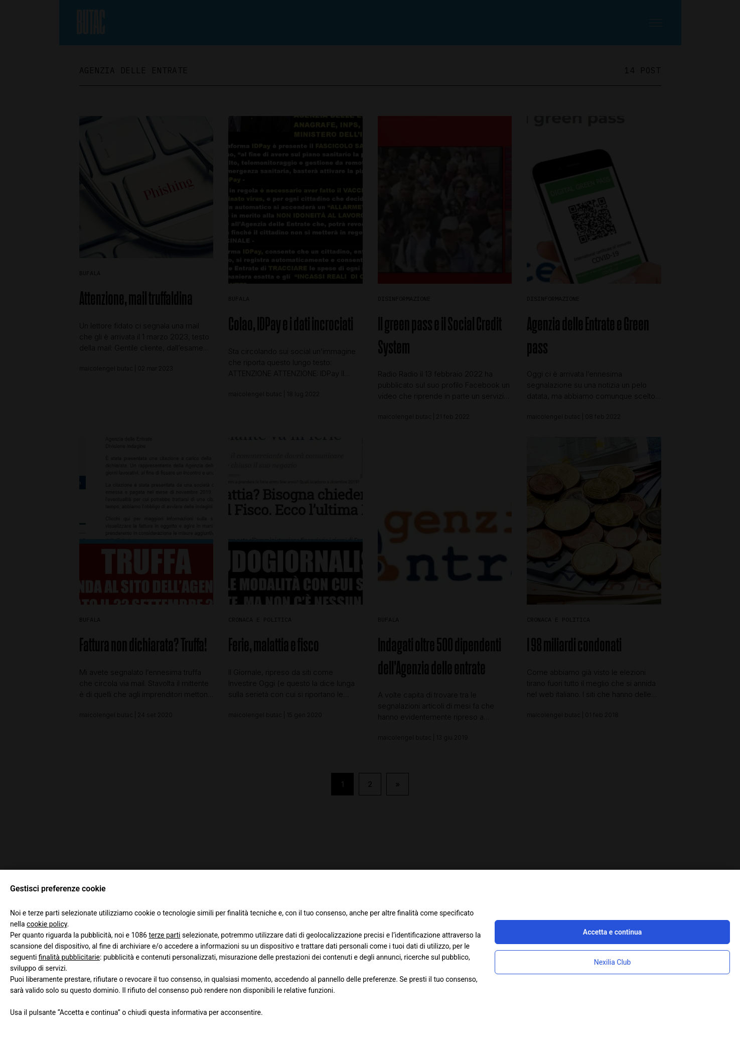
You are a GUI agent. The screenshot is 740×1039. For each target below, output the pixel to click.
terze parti (164, 935)
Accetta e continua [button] (612, 932)
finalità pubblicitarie (69, 957)
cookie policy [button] (47, 924)
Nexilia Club (612, 962)
